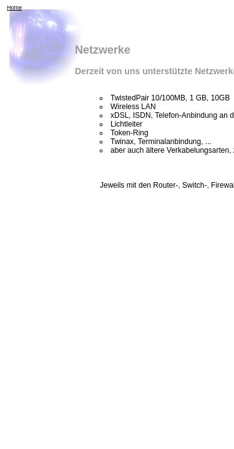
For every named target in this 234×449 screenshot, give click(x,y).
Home (14, 7)
